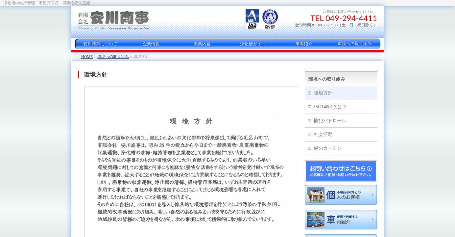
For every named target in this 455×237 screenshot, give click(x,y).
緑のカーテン (328, 148)
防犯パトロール (330, 120)
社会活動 (323, 134)
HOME (87, 56)
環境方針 (323, 93)
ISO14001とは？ (330, 106)
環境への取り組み (113, 56)
